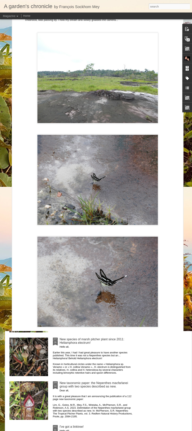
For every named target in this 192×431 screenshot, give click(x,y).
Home (26, 15)
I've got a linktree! (72, 426)
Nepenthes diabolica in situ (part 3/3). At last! (90, 208)
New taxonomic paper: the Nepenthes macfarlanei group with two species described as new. (94, 384)
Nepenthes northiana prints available (85, 251)
